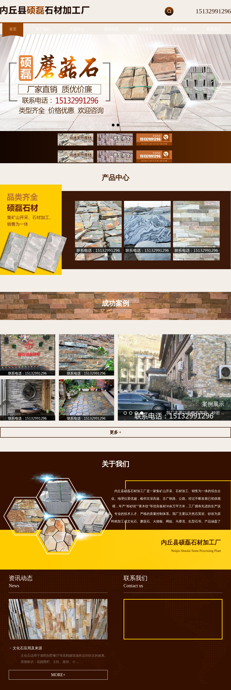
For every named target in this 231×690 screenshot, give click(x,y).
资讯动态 (111, 29)
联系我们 (214, 29)
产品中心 (77, 29)
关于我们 (42, 29)
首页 (13, 29)
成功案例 (145, 29)
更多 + (115, 432)
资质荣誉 (179, 29)
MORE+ (58, 675)
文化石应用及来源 (26, 648)
